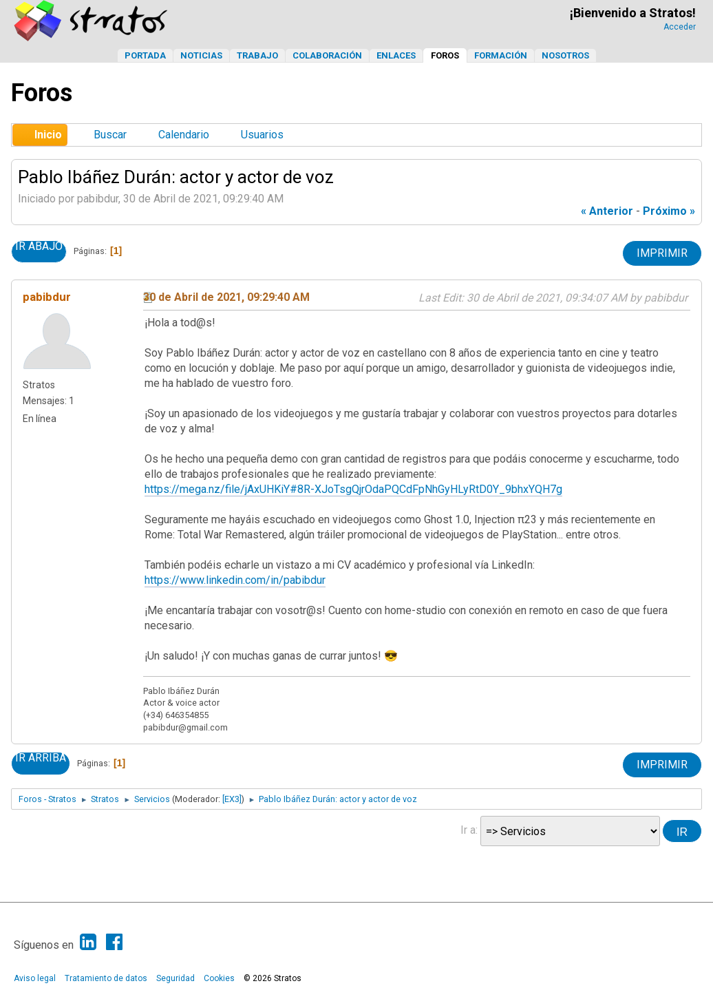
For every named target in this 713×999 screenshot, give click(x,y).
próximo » (669, 211)
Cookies (219, 978)
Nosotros (565, 55)
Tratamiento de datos (106, 978)
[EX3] (232, 799)
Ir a (468, 830)
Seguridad (175, 978)
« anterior (607, 211)
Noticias (201, 55)
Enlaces (396, 55)
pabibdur (47, 297)
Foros (445, 55)
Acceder (679, 27)
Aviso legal (35, 978)
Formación (500, 55)
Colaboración (327, 55)
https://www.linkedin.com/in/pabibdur (235, 580)
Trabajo (257, 55)
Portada (145, 55)
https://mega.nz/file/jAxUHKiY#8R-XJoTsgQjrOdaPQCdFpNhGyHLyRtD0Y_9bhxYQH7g (353, 489)
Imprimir (662, 253)
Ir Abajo (39, 246)
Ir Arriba (40, 758)
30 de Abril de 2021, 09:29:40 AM (226, 297)
